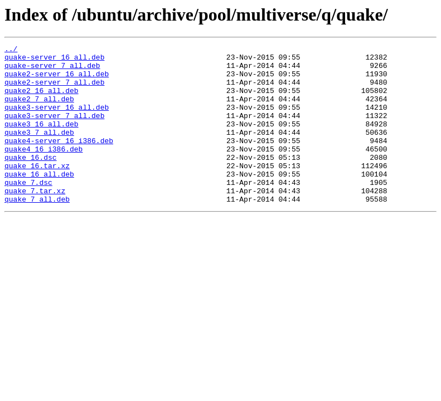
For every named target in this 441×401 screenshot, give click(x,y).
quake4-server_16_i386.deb (58, 160)
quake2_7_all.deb (39, 110)
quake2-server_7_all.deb (54, 90)
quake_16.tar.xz (37, 190)
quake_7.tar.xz (34, 221)
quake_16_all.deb (39, 200)
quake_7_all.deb (37, 231)
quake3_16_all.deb (41, 140)
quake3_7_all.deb (39, 150)
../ (10, 50)
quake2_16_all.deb (41, 100)
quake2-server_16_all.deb (56, 80)
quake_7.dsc (28, 211)
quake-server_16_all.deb (54, 60)
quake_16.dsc (30, 180)
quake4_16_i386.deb (43, 170)
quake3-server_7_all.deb (54, 130)
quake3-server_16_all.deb (56, 120)
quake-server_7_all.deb (52, 70)
